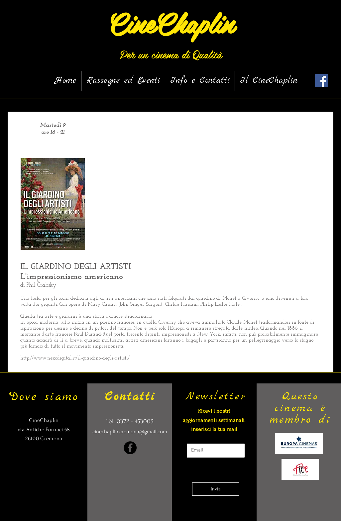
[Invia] (215, 489)
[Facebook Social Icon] (321, 80)
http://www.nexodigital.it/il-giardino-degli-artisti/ (75, 358)
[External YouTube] (210, 186)
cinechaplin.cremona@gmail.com (129, 431)
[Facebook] (130, 447)
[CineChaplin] (170, 23)
